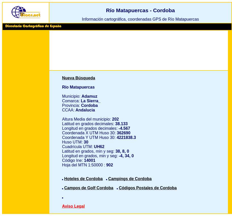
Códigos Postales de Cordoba (148, 188)
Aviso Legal (73, 206)
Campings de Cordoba (130, 179)
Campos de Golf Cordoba (88, 188)
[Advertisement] (25, 109)
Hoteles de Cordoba (83, 179)
